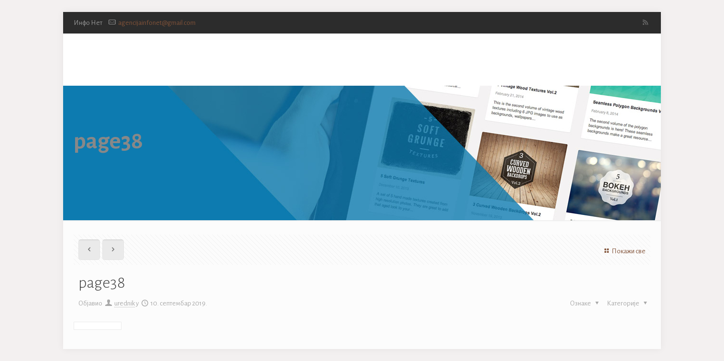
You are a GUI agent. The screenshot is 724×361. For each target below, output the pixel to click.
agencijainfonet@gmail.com (157, 22)
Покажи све (624, 251)
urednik (124, 303)
